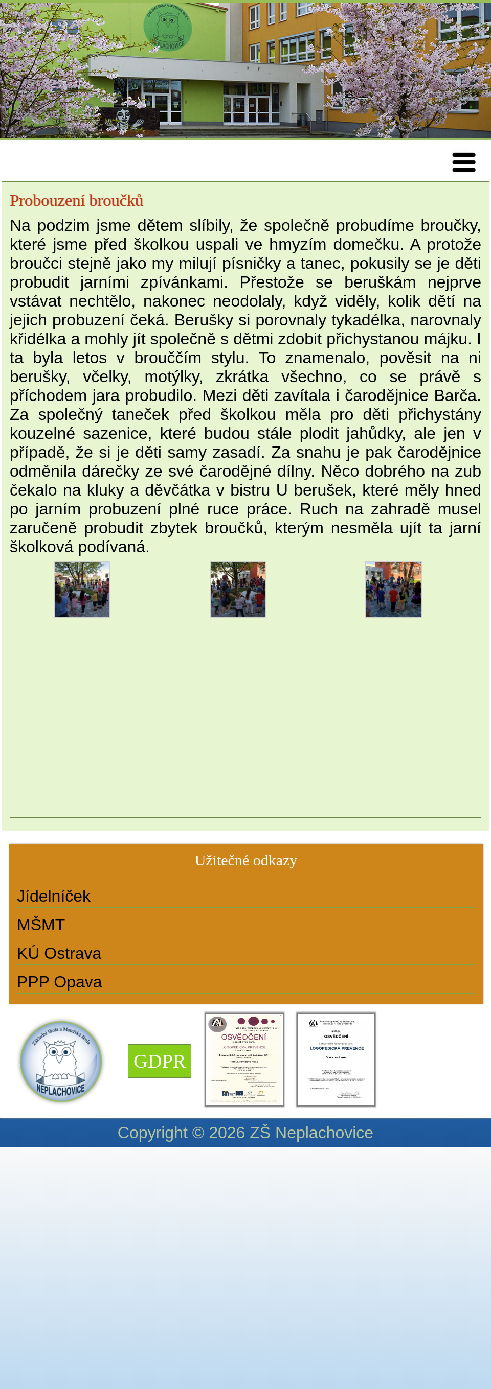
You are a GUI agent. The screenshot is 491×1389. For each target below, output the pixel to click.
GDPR (159, 1061)
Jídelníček (54, 896)
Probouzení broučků (76, 200)
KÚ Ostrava (59, 953)
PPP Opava (59, 982)
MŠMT (41, 924)
